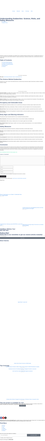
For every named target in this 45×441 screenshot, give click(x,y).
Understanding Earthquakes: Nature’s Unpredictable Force (13, 76)
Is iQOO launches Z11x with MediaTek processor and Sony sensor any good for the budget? (32, 208)
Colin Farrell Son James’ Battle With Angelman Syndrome (22, 371)
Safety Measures (4, 65)
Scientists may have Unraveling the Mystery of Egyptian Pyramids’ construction (22, 368)
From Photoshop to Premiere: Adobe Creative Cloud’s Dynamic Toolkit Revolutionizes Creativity (22, 366)
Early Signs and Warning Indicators (7, 64)
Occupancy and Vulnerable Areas (7, 63)
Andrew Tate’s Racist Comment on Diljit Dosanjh (22, 363)
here (16, 152)
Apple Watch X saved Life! (22, 302)
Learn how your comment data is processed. (19, 178)
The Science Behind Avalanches (7, 62)
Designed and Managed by (6, 439)
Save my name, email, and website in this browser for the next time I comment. (13, 173)
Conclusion (4, 66)
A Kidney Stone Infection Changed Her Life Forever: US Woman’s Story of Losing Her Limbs (22, 399)
